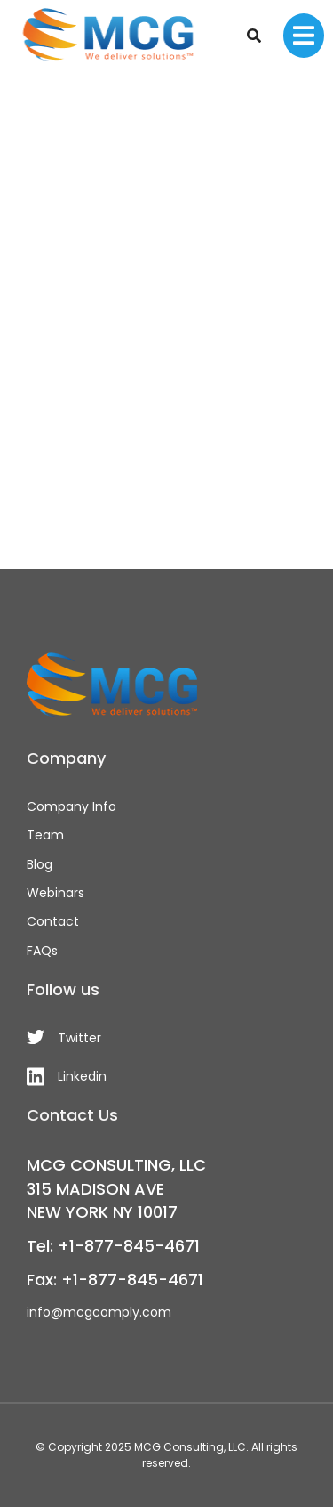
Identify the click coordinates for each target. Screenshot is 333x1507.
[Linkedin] (166, 1076)
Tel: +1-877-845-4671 (113, 1246)
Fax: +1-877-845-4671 (115, 1279)
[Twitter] (166, 1038)
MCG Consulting (179, 1446)
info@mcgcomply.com (99, 1312)
